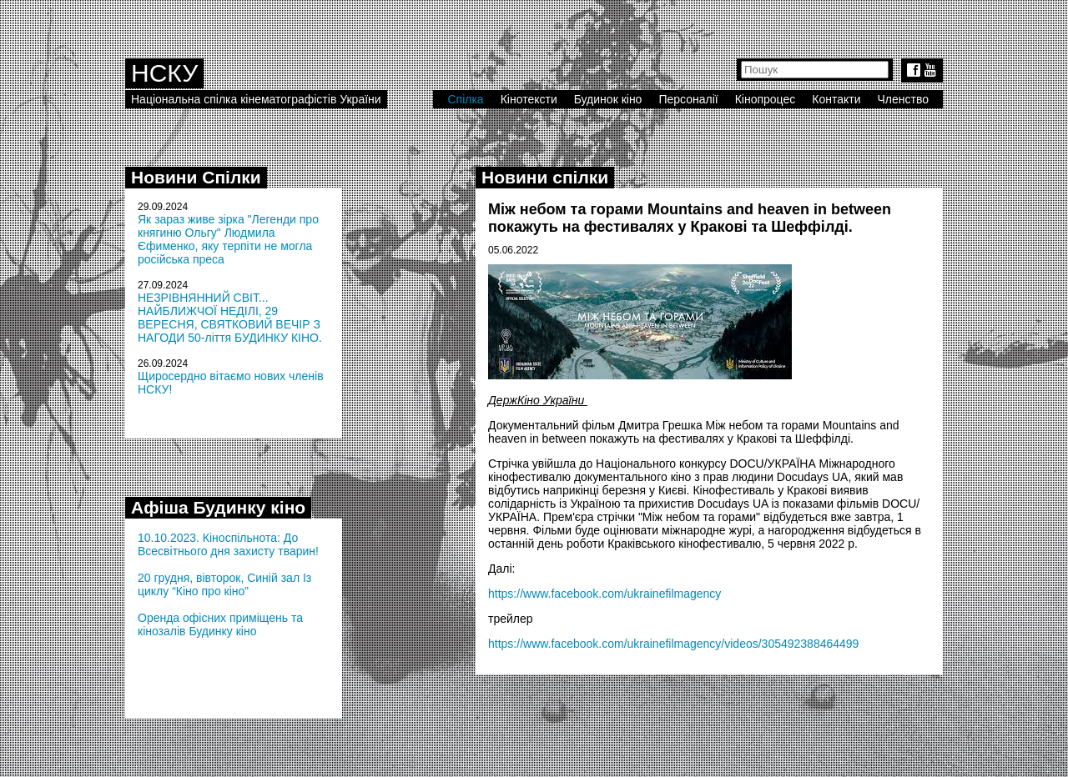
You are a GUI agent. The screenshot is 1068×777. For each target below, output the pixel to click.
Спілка (465, 99)
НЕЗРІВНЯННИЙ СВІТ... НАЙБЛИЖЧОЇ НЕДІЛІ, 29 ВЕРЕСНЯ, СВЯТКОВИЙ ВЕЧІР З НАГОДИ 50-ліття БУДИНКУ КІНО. (230, 317)
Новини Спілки (196, 177)
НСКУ (164, 73)
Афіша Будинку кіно (218, 507)
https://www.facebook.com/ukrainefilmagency (604, 593)
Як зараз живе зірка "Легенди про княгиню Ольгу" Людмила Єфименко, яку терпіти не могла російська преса (228, 239)
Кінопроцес (765, 99)
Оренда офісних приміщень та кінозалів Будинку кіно (220, 624)
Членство (903, 99)
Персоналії (688, 99)
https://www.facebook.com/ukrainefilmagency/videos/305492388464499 (673, 643)
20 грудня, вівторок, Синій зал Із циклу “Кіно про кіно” (224, 584)
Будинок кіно (608, 99)
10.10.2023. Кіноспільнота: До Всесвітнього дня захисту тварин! (228, 544)
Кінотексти (529, 99)
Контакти (836, 99)
